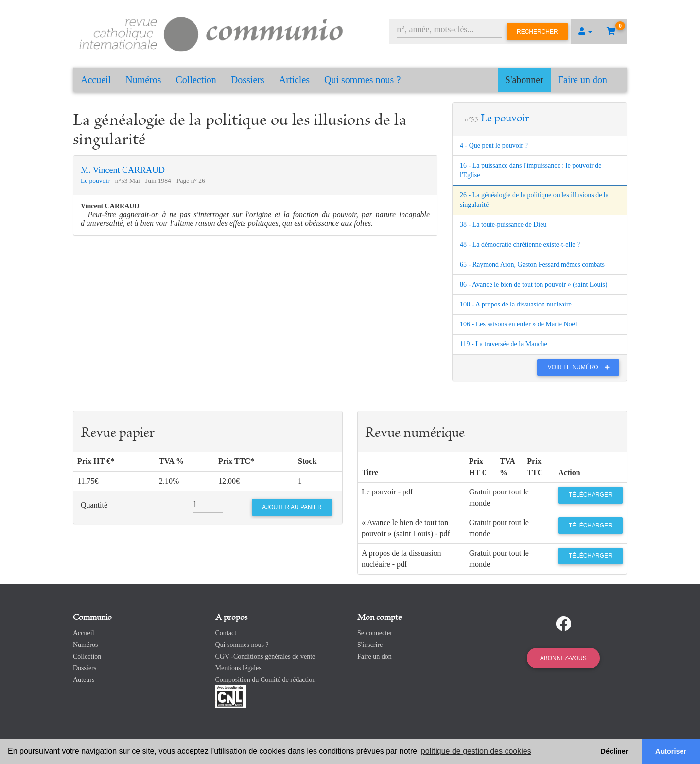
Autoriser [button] (670, 751)
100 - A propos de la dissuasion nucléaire (516, 304)
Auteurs (83, 679)
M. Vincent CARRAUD (123, 170)
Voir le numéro (581, 367)
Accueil (96, 79)
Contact (226, 633)
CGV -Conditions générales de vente (265, 656)
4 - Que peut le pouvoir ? (494, 145)
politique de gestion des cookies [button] (476, 751)
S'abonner (524, 79)
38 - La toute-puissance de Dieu (503, 224)
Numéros (143, 79)
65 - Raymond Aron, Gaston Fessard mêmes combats (532, 264)
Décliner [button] (615, 751)
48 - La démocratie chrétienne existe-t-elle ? (520, 244)
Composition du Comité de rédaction (265, 679)
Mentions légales (238, 668)
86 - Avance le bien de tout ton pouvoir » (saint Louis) (533, 284)
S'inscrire (370, 644)
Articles (294, 79)
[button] (585, 31)
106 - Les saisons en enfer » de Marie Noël (518, 324)
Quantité (94, 505)
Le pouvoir (96, 180)
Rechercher (537, 31)
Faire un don (582, 79)
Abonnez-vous (563, 658)
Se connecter (374, 633)
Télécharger (590, 495)
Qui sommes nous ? (362, 79)
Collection (196, 79)
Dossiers (247, 79)
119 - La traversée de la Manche (503, 344)
